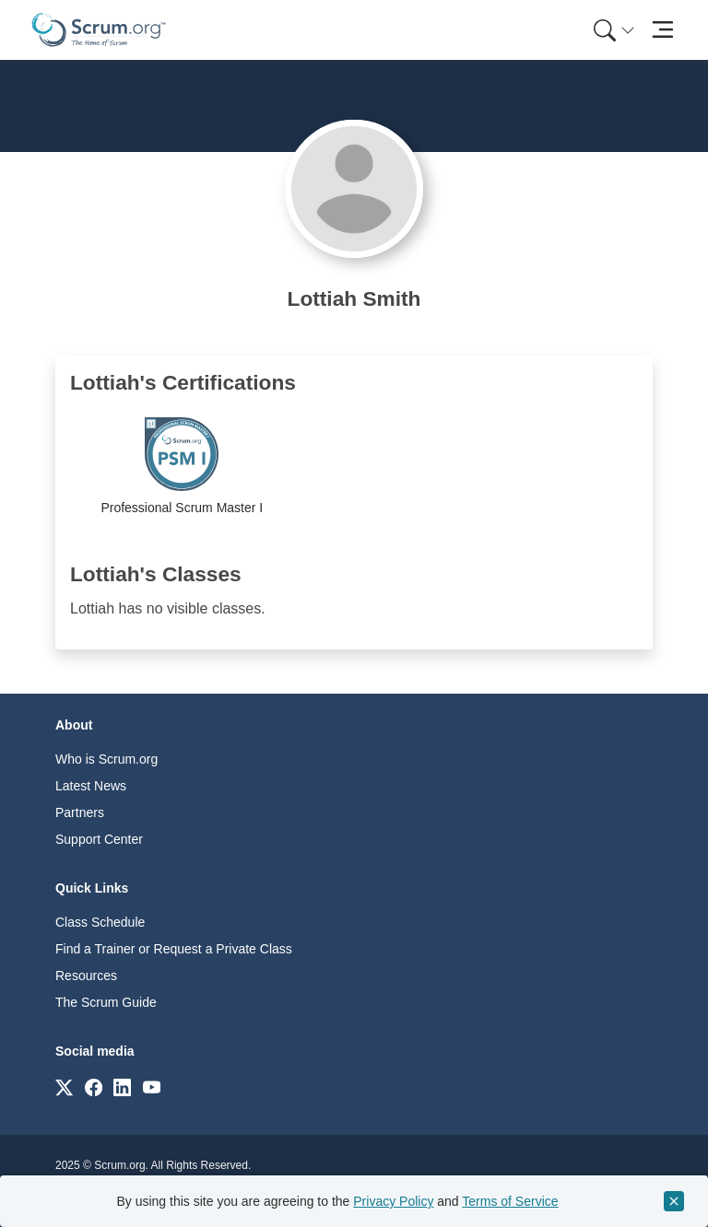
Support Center (99, 839)
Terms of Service (510, 1201)
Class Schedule (100, 922)
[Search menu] (614, 29)
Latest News (90, 785)
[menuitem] (612, 29)
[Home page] (99, 30)
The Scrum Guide (106, 1002)
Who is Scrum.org (106, 759)
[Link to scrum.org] (64, 1086)
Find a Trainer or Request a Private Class (173, 948)
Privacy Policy (393, 1201)
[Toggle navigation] (662, 30)
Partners (79, 812)
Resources (86, 975)
